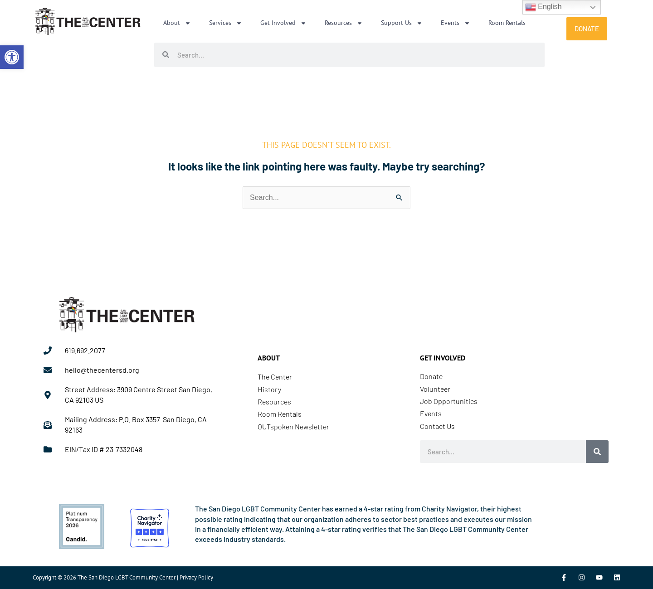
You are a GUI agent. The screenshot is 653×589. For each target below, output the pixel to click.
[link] (12, 57)
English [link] (543, 7)
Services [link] (225, 23)
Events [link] (455, 23)
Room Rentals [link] (507, 23)
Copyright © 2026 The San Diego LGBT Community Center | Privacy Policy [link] (123, 577)
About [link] (177, 23)
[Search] (597, 451)
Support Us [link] (402, 23)
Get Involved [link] (283, 23)
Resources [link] (344, 23)
